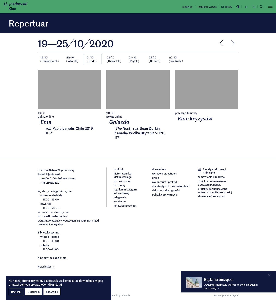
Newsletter (46, 266)
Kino (12, 8)
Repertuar (186, 6)
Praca (155, 178)
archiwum (120, 201)
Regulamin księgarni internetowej (125, 191)
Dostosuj (16, 292)
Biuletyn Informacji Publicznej (212, 171)
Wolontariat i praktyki (165, 182)
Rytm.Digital (231, 295)
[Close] (269, 275)
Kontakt (118, 169)
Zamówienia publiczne (211, 177)
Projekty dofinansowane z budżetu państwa (212, 183)
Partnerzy (119, 185)
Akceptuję (52, 292)
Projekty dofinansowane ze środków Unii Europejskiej (215, 190)
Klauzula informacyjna (211, 196)
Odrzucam (34, 292)
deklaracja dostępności (166, 190)
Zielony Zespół (122, 181)
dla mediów (159, 169)
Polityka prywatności (165, 194)
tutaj (59, 284)
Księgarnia (120, 197)
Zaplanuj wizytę (206, 6)
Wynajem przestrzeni (164, 173)
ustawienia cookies (125, 206)
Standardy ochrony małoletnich (171, 186)
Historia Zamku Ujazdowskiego (123, 175)
